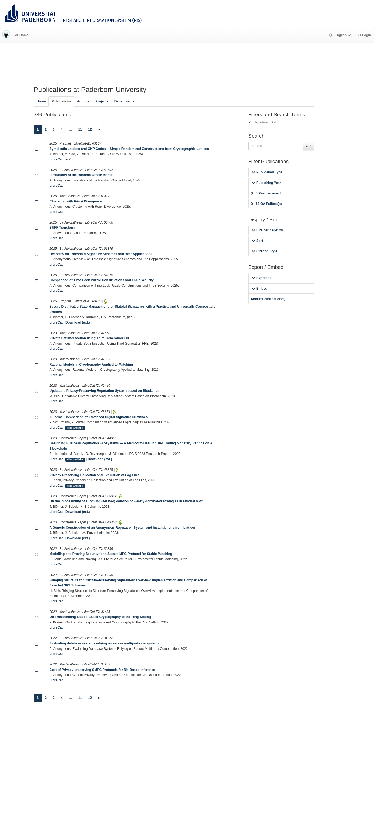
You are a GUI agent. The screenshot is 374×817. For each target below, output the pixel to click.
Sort (257, 241)
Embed (259, 288)
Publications (61, 101)
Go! (308, 146)
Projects (102, 101)
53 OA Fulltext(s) (266, 204)
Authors (83, 101)
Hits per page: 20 (267, 230)
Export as (261, 278)
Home (22, 35)
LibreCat (56, 159)
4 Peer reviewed (266, 193)
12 (90, 129)
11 (80, 129)
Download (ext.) (77, 322)
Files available (75, 428)
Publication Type (267, 172)
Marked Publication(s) (268, 299)
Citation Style (264, 251)
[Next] (99, 129)
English (340, 35)
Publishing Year (266, 183)
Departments (124, 101)
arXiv (69, 159)
